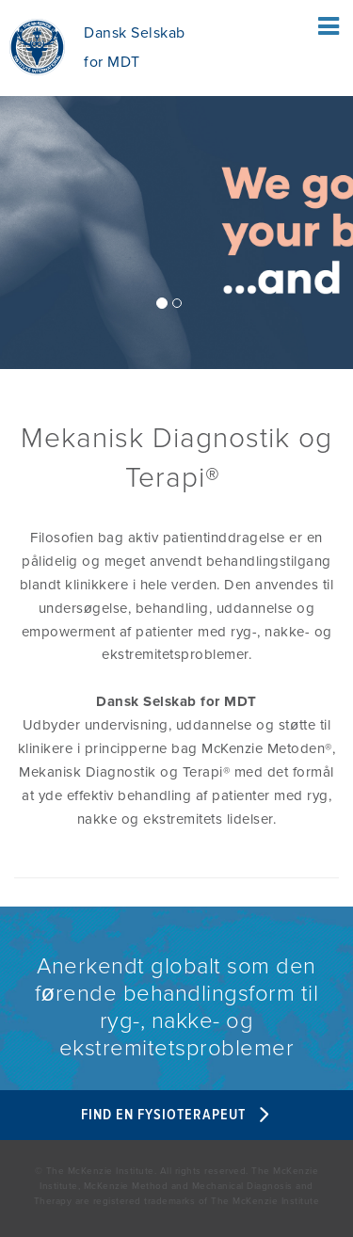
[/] (176, 171)
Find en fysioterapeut (177, 1115)
